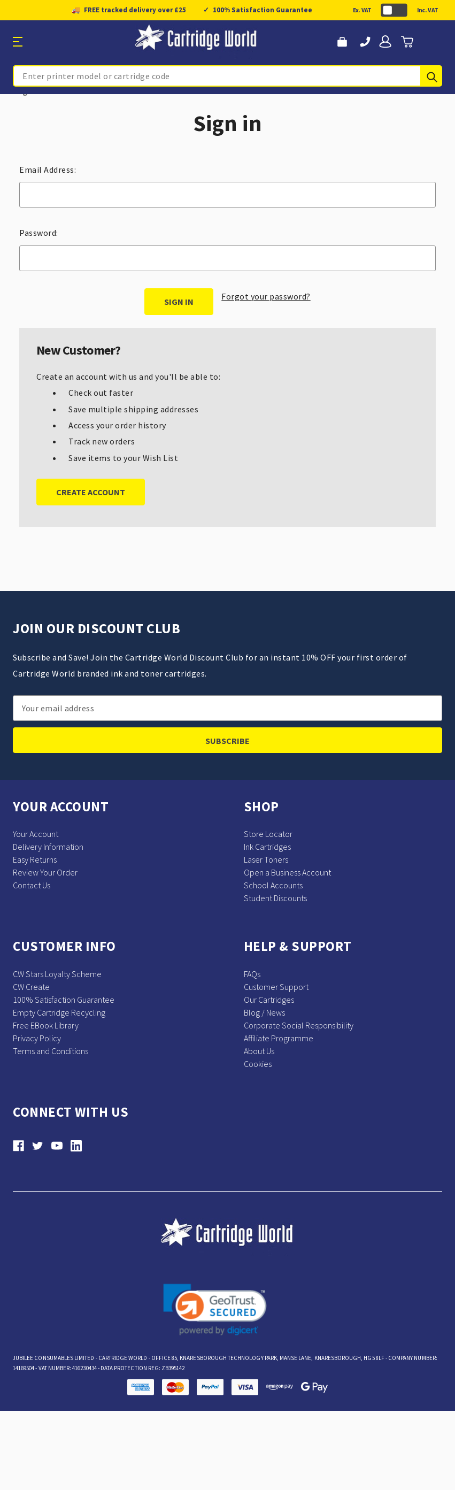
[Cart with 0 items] (406, 41)
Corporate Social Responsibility (298, 1025)
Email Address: (47, 169)
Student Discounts (275, 898)
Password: (38, 232)
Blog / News (264, 1012)
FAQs (252, 974)
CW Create (31, 986)
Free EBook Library (46, 1025)
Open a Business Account (287, 872)
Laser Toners (266, 859)
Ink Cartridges (267, 846)
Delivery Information (48, 846)
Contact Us (31, 885)
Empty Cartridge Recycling (59, 1012)
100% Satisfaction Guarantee (63, 999)
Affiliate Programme (278, 1038)
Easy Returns (35, 859)
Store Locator (268, 833)
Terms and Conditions (50, 1051)
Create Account (90, 492)
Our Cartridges (269, 999)
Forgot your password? (266, 296)
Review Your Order (45, 872)
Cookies (258, 1063)
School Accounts (273, 885)
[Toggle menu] (56, 42)
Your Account (35, 833)
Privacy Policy (37, 1038)
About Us (259, 1051)
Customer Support (276, 986)
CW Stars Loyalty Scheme (57, 974)
